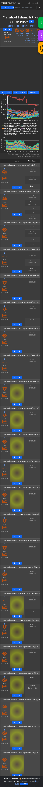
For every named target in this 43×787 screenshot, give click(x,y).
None (9, 92)
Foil (15, 92)
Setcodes (33, 92)
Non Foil (23, 92)
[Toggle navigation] (19, 3)
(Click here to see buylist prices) (21, 26)
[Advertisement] (21, 69)
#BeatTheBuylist (8, 3)
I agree (24, 784)
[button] (34, 3)
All (3, 92)
